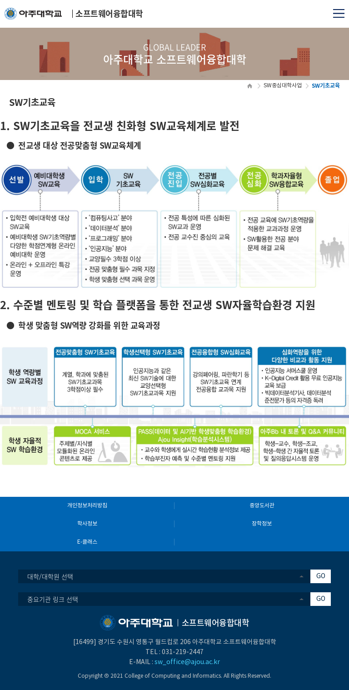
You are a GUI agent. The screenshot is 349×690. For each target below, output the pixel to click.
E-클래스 (87, 542)
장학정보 (262, 524)
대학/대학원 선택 (50, 576)
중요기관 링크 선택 (52, 599)
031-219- (175, 652)
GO (320, 576)
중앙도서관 (261, 506)
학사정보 (87, 524)
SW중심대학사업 (283, 86)
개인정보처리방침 (87, 506)
